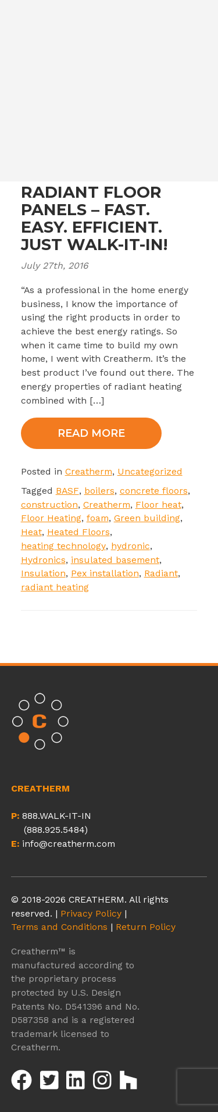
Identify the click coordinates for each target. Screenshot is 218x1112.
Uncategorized (150, 471)
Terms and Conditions (59, 926)
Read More (91, 433)
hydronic (130, 545)
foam (98, 517)
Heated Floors (78, 531)
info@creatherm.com (68, 843)
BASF (67, 490)
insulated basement (115, 559)
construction (49, 504)
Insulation (43, 573)
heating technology (63, 545)
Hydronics (43, 559)
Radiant (161, 573)
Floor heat (158, 504)
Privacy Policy (90, 913)
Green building (147, 517)
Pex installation (105, 573)
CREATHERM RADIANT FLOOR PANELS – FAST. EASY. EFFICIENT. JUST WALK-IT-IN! (94, 210)
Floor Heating (51, 517)
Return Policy (146, 926)
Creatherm (88, 471)
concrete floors (154, 490)
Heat (31, 531)
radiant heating (55, 587)
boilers (99, 490)
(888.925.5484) (56, 829)
